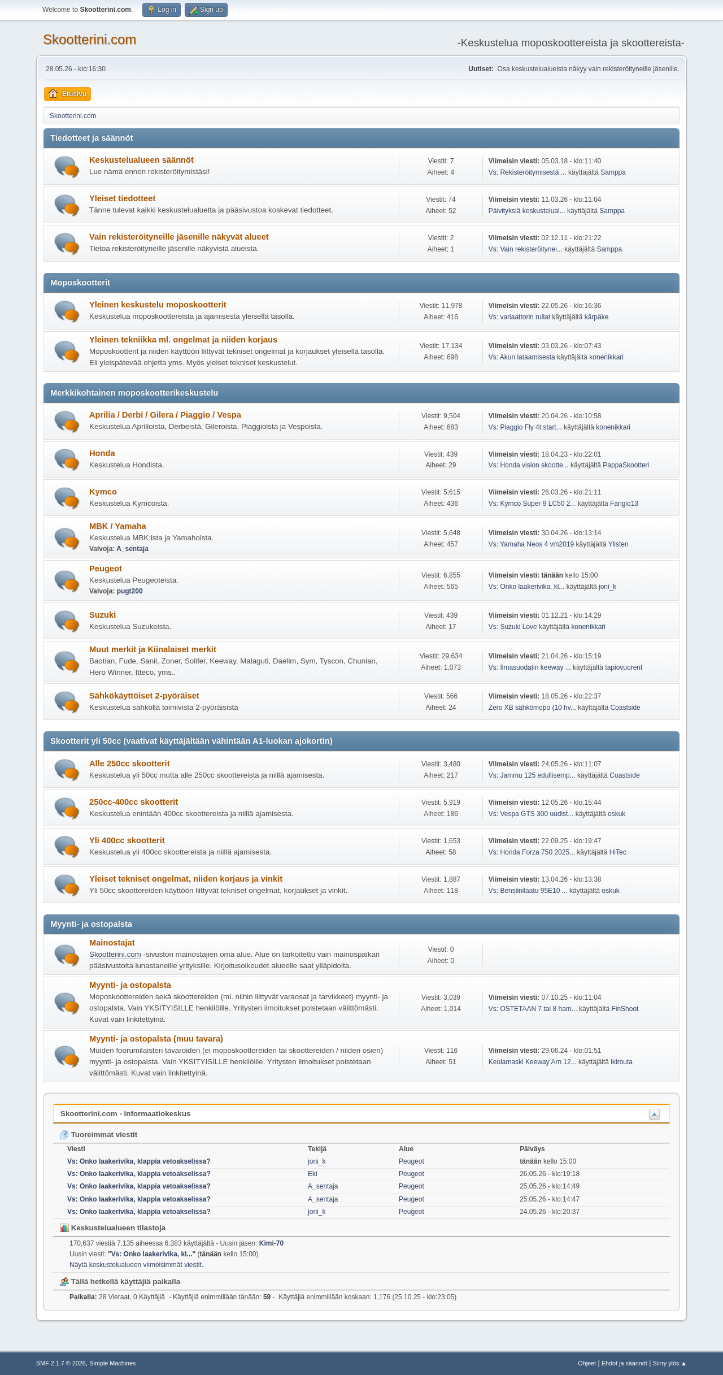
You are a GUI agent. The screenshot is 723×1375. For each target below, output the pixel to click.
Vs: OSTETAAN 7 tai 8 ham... (533, 1009)
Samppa (613, 172)
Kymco (103, 491)
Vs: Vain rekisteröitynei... (526, 249)
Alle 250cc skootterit (129, 763)
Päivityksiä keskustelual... (527, 211)
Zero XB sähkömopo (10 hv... (532, 708)
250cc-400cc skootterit (133, 801)
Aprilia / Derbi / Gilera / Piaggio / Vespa (165, 414)
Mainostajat (112, 942)
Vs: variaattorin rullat (519, 317)
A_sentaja (132, 549)
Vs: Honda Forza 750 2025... (532, 852)
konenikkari (606, 357)
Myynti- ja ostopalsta (130, 985)
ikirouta (622, 1062)
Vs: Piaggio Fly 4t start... (525, 427)
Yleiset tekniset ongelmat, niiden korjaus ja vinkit (185, 878)
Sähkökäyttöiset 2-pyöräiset (144, 695)
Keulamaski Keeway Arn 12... (533, 1062)
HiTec (617, 852)
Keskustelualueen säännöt (141, 159)
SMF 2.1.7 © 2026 (61, 1363)
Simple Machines (112, 1363)
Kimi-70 (271, 1243)
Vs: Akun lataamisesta (522, 357)
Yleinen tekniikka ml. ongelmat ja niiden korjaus (183, 339)
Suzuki (102, 614)
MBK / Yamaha (117, 526)
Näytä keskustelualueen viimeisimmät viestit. (136, 1265)
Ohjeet (587, 1363)
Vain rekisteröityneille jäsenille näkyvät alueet (179, 236)
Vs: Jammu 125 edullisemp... (532, 775)
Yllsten (618, 544)
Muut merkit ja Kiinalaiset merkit (152, 649)
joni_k (607, 587)
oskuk (616, 814)
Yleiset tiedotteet (122, 198)
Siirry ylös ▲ (670, 1363)
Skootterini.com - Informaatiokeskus (125, 1113)
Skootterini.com (89, 39)
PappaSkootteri (626, 465)
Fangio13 (624, 504)
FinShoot (624, 1009)
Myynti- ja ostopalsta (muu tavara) (156, 1038)
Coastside (625, 708)
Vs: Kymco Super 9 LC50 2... (532, 504)
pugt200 (130, 591)
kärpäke (597, 317)
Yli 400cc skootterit (127, 840)
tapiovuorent (623, 667)
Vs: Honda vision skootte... (529, 465)
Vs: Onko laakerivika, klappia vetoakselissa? (139, 1161)
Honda (102, 453)
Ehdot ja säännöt (624, 1363)
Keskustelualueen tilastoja (112, 1228)
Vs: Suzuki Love (513, 627)
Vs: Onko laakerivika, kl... (527, 587)
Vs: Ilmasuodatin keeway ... (530, 667)
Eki (312, 1174)
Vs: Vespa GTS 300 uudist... (531, 814)
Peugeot (105, 568)
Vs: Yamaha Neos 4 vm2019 (531, 544)
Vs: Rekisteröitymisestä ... (528, 172)
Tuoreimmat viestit (98, 1134)
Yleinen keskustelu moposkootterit (158, 304)
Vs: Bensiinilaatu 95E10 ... (528, 891)
